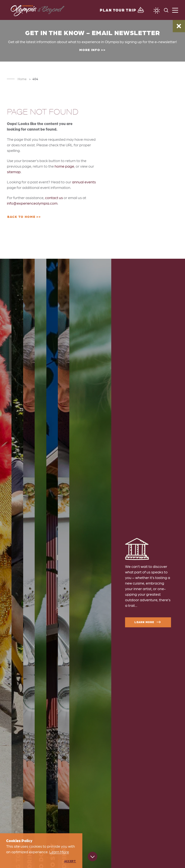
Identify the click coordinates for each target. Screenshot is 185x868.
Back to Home (21, 216)
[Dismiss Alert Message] (179, 26)
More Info (89, 50)
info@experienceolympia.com (32, 203)
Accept (70, 860)
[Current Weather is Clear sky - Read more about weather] (156, 10)
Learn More (148, 622)
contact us (54, 197)
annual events (84, 182)
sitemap (14, 171)
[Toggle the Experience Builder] (122, 10)
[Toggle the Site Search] (166, 9)
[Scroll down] (92, 857)
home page (64, 166)
